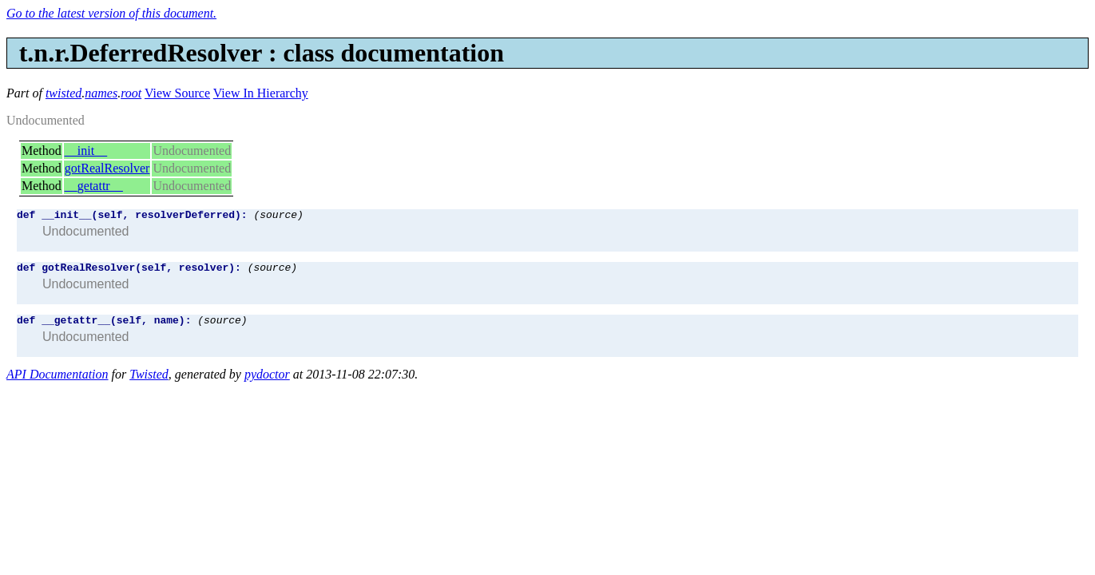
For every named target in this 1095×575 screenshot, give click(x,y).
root (131, 93)
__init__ (86, 150)
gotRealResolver (107, 168)
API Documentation (57, 381)
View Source (177, 93)
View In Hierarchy (260, 93)
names (101, 93)
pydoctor (267, 381)
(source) (278, 216)
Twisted (149, 381)
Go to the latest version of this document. (111, 13)
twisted (63, 93)
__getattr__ (94, 185)
